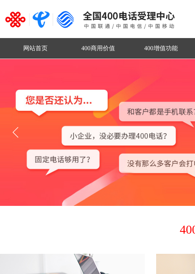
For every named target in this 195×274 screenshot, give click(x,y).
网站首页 (35, 48)
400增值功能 (161, 48)
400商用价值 (98, 48)
